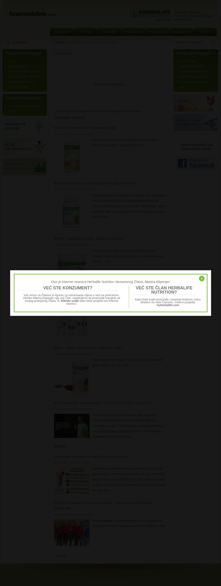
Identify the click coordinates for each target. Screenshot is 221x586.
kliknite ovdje (70, 301)
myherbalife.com (168, 305)
